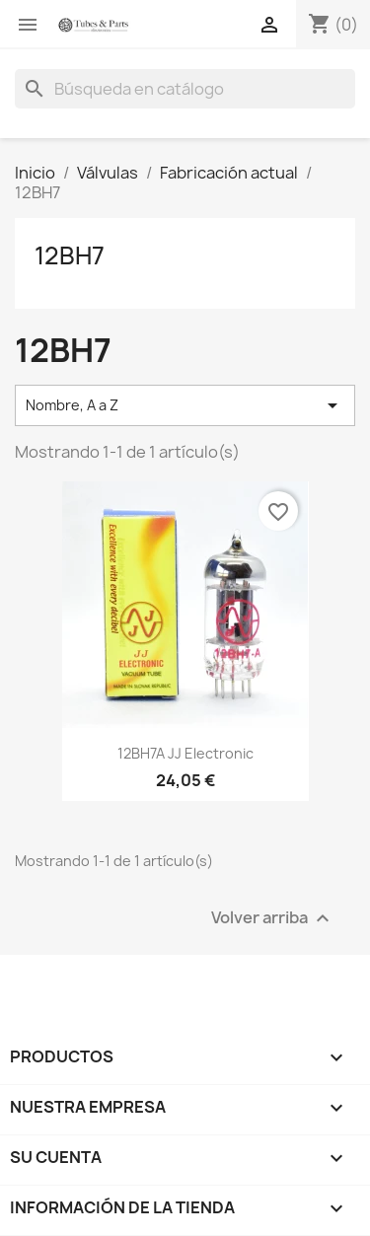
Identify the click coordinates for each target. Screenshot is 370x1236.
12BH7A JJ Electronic (185, 753)
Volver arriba (272, 918)
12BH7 (70, 255)
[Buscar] (185, 89)
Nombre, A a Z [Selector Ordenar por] (185, 405)
